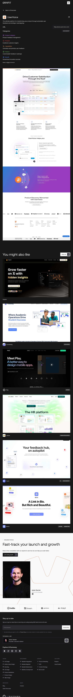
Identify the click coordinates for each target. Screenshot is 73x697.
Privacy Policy (23, 632)
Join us (18, 696)
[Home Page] (7, 3)
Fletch (8, 62)
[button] (68, 3)
